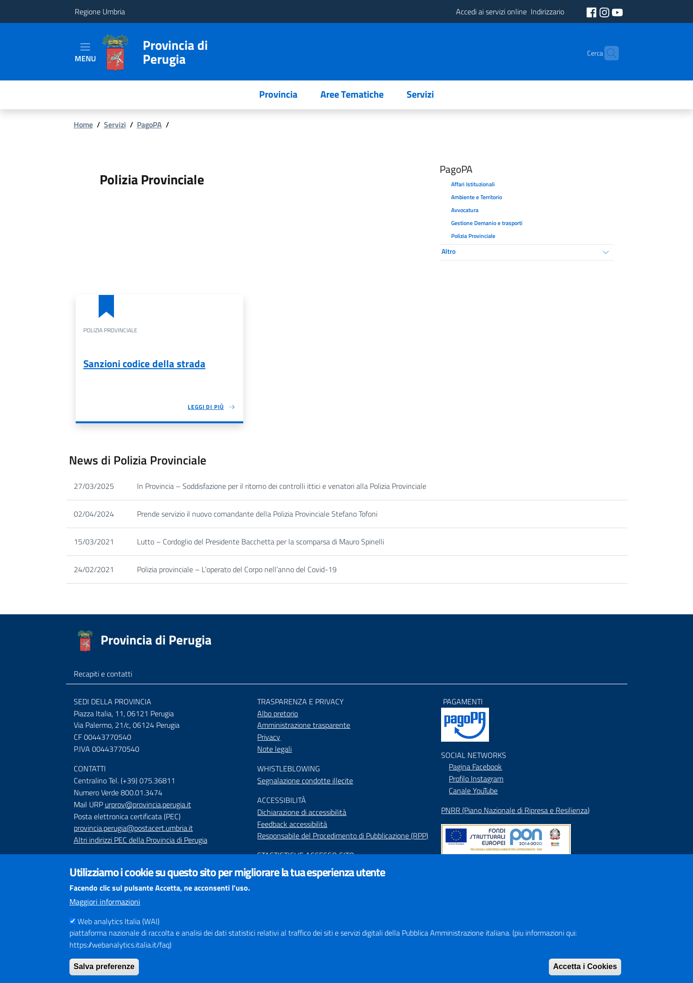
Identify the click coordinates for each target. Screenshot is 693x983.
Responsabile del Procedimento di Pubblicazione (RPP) (342, 835)
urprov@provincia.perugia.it (148, 804)
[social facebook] (592, 11)
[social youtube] (617, 11)
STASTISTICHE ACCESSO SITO (305, 855)
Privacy (268, 737)
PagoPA (149, 124)
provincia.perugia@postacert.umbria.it (133, 828)
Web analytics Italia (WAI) (118, 934)
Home (83, 124)
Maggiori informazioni (104, 914)
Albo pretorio (277, 713)
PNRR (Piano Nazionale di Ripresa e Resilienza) (515, 810)
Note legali (274, 749)
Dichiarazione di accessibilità (301, 812)
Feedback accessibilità (292, 824)
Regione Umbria (100, 11)
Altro (448, 251)
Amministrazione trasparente (303, 725)
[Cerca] (607, 53)
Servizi (115, 124)
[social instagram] (605, 11)
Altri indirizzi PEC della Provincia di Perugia (140, 840)
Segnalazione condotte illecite (305, 780)
